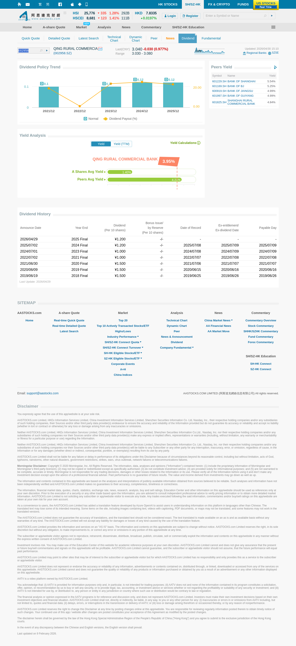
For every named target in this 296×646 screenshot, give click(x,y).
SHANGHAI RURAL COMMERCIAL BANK (241, 102)
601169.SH (219, 86)
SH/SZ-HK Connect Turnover (123, 347)
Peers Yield (221, 67)
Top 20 (122, 320)
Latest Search (69, 331)
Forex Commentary (261, 342)
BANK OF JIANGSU (240, 91)
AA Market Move (219, 331)
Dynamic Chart (177, 325)
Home (29, 320)
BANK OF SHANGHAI (242, 81)
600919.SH (219, 91)
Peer (177, 331)
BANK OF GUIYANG (241, 95)
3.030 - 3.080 (142, 53)
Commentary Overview (260, 320)
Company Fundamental (177, 347)
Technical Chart (177, 320)
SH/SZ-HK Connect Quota (123, 342)
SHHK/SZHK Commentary (261, 331)
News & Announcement (177, 336)
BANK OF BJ (236, 86)
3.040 (137, 49)
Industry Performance (123, 336)
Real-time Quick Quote (69, 320)
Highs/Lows (123, 331)
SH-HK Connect (260, 363)
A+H (123, 369)
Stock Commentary (261, 325)
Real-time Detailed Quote (69, 325)
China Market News (219, 320)
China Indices (123, 374)
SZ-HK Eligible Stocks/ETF (123, 358)
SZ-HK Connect (260, 369)
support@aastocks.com (43, 393)
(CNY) (125, 49)
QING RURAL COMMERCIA (76, 49)
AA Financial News (218, 325)
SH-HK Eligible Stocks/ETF (123, 353)
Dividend (177, 342)
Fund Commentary (260, 336)
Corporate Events (123, 364)
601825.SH (219, 102)
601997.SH (219, 95)
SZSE (275, 52)
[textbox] (239, 15)
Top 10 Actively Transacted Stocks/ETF (123, 325)
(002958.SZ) (63, 53)
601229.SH (219, 81)
